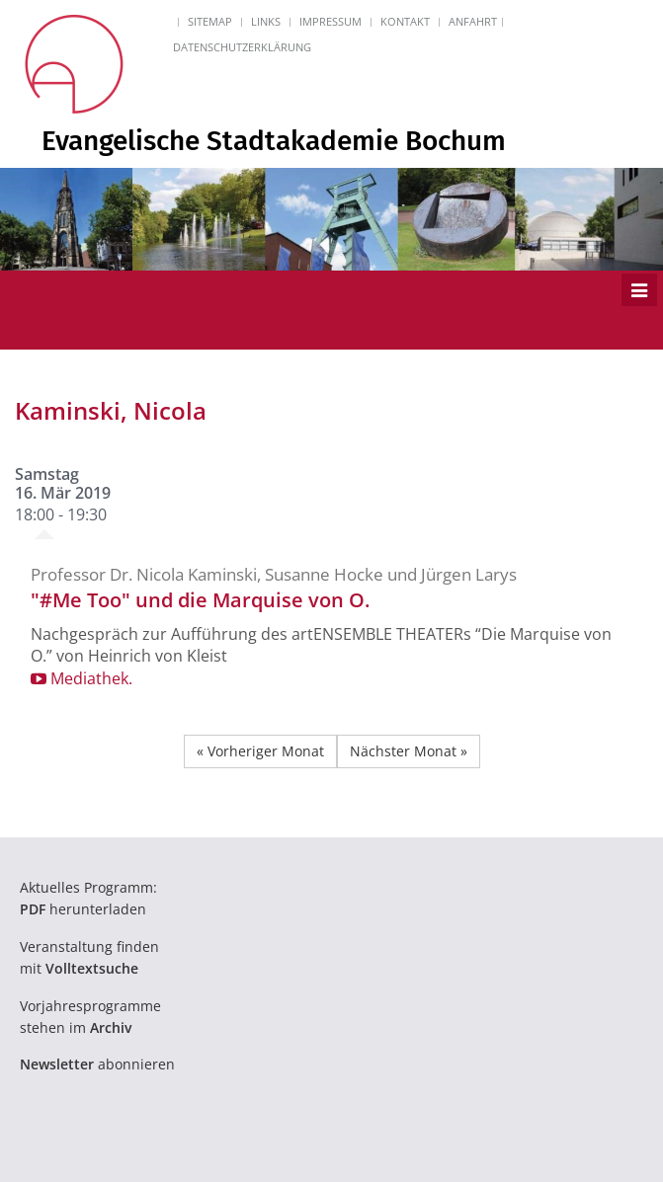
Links (266, 21)
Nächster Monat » (408, 751)
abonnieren (97, 1064)
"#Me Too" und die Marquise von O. (200, 600)
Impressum (330, 21)
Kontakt (405, 21)
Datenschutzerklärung (242, 46)
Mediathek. (81, 678)
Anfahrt (473, 21)
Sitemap (210, 21)
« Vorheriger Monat (260, 751)
